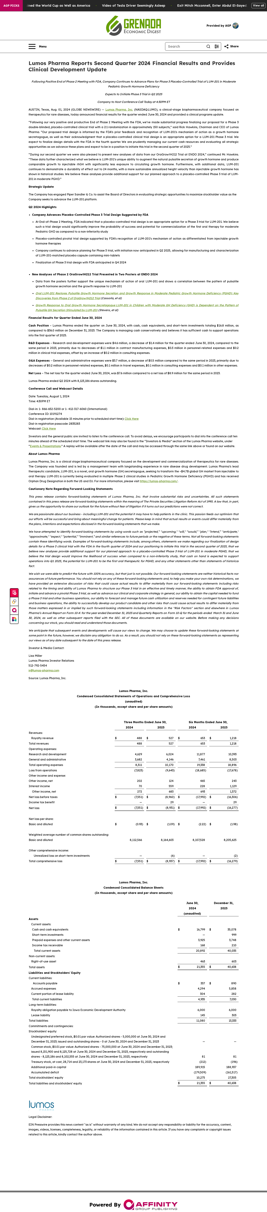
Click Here (132, 418)
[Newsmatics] (14, 619)
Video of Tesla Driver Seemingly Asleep (150, 6)
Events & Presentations (45, 446)
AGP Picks (11, 5)
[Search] (184, 46)
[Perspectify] (14, 601)
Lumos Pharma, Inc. (119, 109)
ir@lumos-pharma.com (44, 670)
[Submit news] (14, 593)
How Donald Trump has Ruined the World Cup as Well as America (54, 6)
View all (258, 5)
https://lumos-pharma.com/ (159, 481)
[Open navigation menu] (38, 46)
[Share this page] (231, 46)
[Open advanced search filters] (217, 46)
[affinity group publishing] (14, 610)
